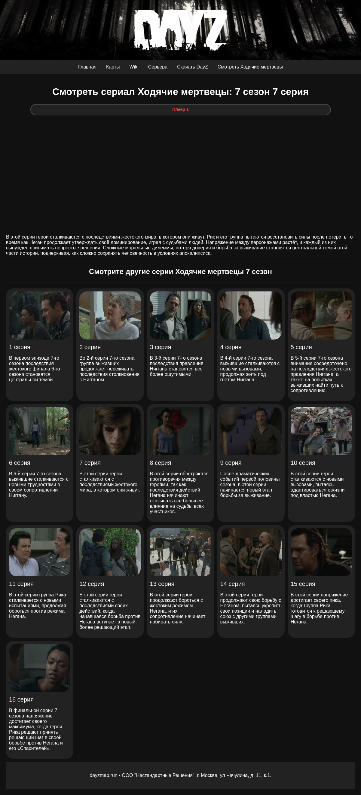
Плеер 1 (180, 109)
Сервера (157, 66)
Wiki (134, 66)
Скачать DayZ (192, 66)
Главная (87, 66)
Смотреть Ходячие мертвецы (250, 66)
